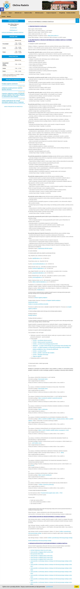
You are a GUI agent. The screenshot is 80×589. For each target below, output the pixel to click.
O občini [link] (4, 13)
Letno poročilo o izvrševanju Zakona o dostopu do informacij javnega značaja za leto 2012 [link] (51, 565)
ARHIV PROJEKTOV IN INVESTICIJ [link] (13, 106)
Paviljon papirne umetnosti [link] (10, 83)
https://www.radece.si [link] (53, 35)
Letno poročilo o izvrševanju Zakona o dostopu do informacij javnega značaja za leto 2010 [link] (51, 569)
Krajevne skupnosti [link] (52, 13)
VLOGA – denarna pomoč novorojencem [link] (42, 340)
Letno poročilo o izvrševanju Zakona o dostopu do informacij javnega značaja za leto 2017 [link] (51, 557)
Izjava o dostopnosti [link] (20, 582)
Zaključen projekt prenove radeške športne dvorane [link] (12, 88)
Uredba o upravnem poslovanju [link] (45, 480)
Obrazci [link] (9, 16)
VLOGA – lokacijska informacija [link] (40, 352)
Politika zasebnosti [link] (13, 584)
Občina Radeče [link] (23, 5)
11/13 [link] (39, 439)
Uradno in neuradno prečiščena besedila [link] (37, 302)
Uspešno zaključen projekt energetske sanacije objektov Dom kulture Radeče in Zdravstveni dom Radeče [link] (13, 95)
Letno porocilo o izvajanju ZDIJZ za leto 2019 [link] (40, 554)
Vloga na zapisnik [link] (37, 353)
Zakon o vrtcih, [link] (41, 426)
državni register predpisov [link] (40, 296)
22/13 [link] (32, 461)
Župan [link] (11, 13)
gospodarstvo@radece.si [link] (38, 272)
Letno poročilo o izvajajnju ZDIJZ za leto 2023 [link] (41, 547)
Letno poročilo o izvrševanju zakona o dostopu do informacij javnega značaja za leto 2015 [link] (51, 560)
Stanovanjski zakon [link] (42, 376)
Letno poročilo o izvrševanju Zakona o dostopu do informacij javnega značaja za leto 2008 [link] (51, 572)
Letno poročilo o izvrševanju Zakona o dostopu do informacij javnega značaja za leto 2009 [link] (51, 570)
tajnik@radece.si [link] (36, 258)
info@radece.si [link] (40, 289)
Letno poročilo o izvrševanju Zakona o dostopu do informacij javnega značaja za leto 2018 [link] (51, 555)
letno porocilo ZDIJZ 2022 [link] (36, 549)
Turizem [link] (3, 16)
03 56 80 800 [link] (13, 27)
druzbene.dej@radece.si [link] (38, 268)
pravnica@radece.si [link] (37, 276)
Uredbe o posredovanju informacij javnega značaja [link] (59, 533)
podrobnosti (49, 586)
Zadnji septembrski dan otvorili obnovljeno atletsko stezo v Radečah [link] (13, 101)
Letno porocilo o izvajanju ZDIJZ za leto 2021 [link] (40, 550)
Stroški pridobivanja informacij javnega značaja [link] (39, 536)
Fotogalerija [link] (62, 12)
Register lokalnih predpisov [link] (53, 299)
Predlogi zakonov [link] (32, 313)
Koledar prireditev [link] (70, 12)
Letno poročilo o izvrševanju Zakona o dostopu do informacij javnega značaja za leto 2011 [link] (51, 567)
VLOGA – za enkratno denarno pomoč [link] (41, 338)
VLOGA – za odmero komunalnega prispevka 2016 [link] (44, 342)
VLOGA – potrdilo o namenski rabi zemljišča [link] (43, 350)
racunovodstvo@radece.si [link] (38, 263)
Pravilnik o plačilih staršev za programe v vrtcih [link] (56, 426)
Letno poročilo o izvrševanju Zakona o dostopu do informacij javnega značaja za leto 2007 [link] (51, 574)
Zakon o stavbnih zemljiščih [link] (44, 415)
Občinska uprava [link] (40, 13)
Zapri (76, 586)
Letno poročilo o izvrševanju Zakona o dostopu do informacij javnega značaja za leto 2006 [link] (51, 576)
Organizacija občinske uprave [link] (45, 248)
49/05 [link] (62, 449)
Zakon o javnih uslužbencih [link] (44, 471)
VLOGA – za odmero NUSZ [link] (39, 348)
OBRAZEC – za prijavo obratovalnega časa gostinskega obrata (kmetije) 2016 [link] (51, 343)
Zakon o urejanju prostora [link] (57, 415)
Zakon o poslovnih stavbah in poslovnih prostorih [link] (49, 395)
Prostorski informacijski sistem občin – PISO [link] (51, 489)
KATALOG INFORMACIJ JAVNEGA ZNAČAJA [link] (12, 32)
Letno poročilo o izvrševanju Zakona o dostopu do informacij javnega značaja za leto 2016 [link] (51, 559)
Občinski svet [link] (19, 13)
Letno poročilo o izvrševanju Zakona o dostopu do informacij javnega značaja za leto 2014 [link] (51, 562)
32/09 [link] (36, 439)
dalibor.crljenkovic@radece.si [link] (39, 281)
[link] (2, 9)
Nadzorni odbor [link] (29, 13)
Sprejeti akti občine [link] (32, 301)
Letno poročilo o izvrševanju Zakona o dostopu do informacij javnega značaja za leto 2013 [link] (51, 564)
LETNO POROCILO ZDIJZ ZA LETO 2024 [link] (40, 545)
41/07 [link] (33, 439)
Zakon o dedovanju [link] (42, 406)
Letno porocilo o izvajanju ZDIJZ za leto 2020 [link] (40, 552)
